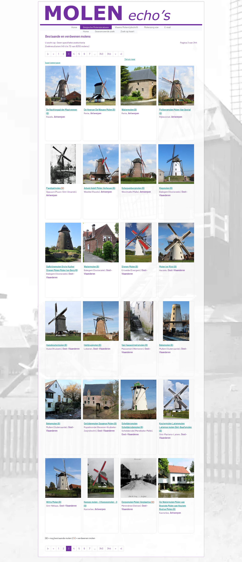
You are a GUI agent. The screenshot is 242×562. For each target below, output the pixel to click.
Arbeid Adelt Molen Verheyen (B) (99, 188)
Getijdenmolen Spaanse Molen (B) (100, 423)
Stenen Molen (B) (130, 266)
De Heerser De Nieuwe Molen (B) (99, 109)
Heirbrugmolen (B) (92, 345)
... (94, 53)
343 (101, 53)
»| (121, 53)
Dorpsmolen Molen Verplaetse (138, 502)
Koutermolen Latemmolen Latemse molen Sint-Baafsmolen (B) (175, 427)
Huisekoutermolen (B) (56, 345)
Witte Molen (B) (53, 502)
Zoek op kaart (127, 31)
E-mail (167, 27)
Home (74, 27)
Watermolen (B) (129, 109)
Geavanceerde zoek (105, 31)
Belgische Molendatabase (96, 27)
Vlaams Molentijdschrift (126, 27)
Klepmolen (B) (165, 188)
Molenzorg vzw (151, 27)
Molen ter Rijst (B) (167, 266)
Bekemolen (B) (166, 345)
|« (48, 53)
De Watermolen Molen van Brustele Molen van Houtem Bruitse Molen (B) (172, 505)
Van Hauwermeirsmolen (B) (135, 345)
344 (109, 53)
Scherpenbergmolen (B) (133, 188)
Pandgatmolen (55, 188)
